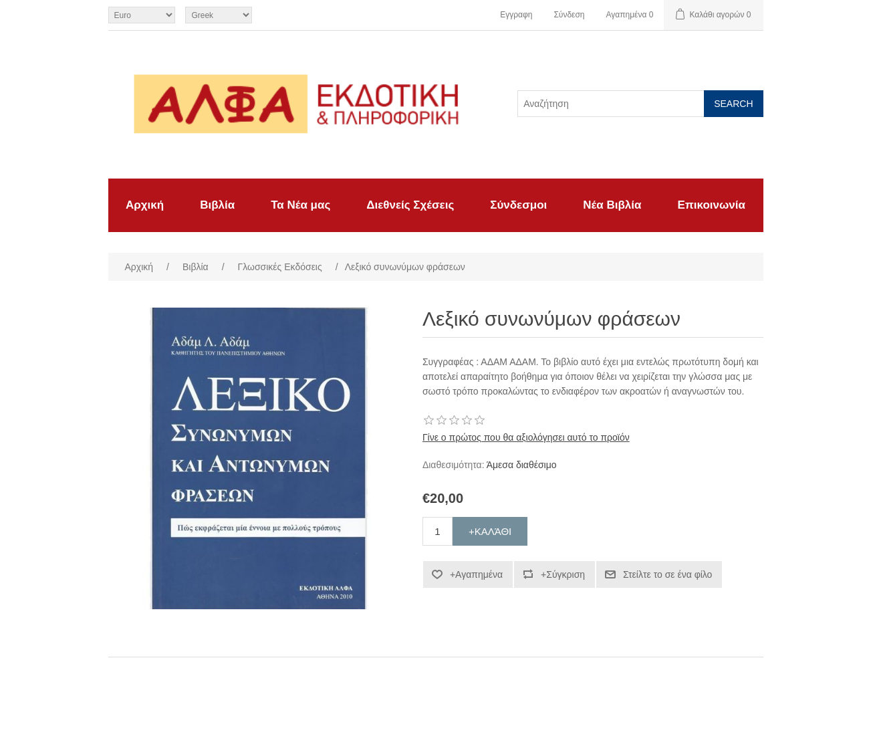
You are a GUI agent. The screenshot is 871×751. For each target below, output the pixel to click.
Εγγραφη (516, 14)
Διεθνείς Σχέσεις (410, 205)
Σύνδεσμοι (518, 205)
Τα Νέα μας (300, 205)
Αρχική (145, 205)
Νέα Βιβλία (612, 205)
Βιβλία (217, 205)
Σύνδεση (568, 14)
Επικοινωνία (711, 205)
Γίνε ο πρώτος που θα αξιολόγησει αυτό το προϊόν (526, 437)
